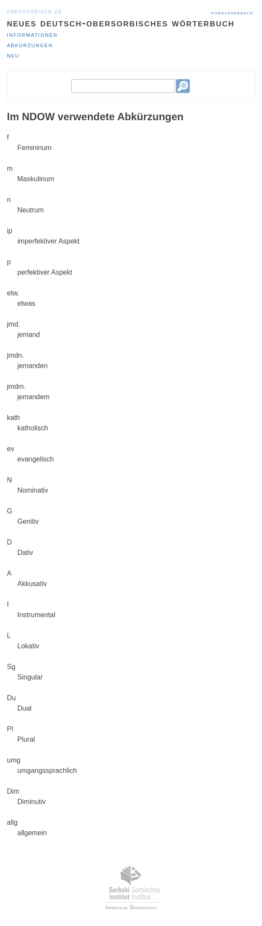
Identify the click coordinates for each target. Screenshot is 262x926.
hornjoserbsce (232, 13)
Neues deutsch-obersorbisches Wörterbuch (120, 23)
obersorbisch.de (34, 11)
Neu (13, 55)
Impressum (116, 907)
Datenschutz (143, 907)
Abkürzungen (30, 44)
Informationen (32, 34)
